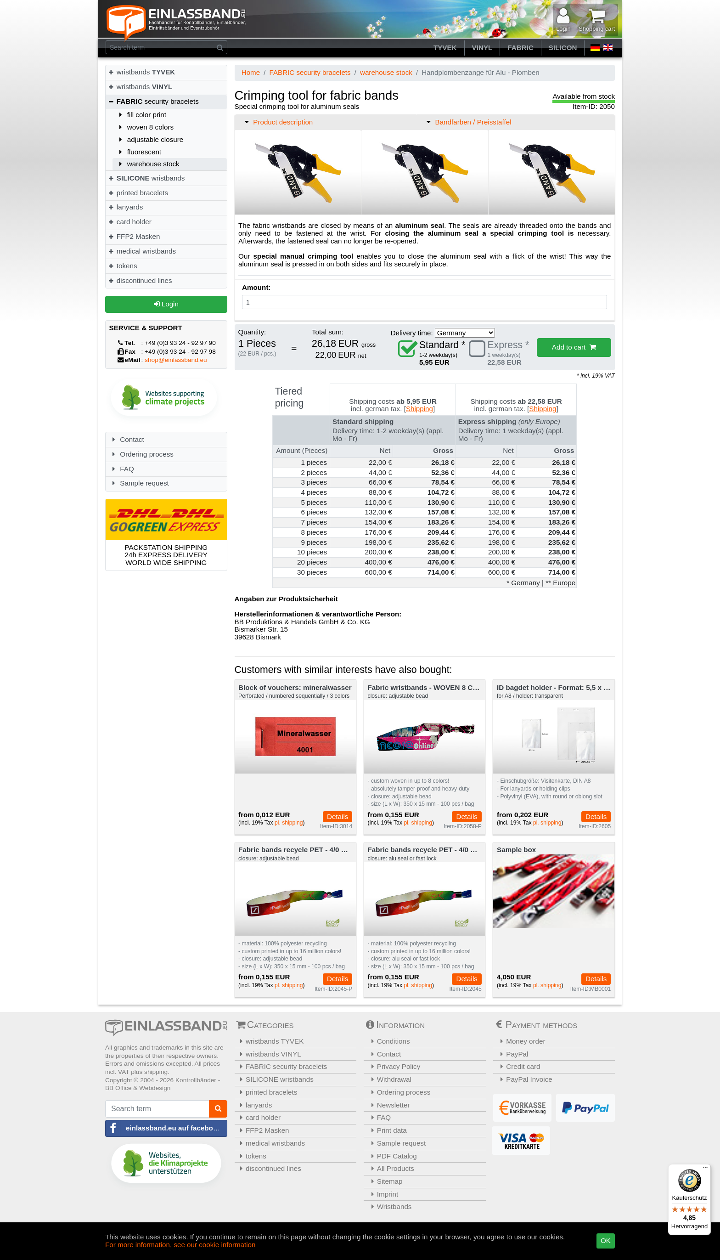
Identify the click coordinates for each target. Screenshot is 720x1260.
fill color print (141, 115)
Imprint (382, 1194)
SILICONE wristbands (275, 1079)
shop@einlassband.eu (176, 359)
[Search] (220, 47)
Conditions (388, 1041)
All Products (390, 1168)
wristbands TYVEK (270, 1041)
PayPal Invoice (523, 1079)
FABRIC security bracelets (309, 72)
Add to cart (574, 347)
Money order (520, 1041)
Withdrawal (388, 1079)
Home (251, 72)
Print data (386, 1130)
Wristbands (388, 1206)
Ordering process (141, 454)
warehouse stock (148, 164)
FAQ (121, 469)
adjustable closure (149, 139)
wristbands (141, 72)
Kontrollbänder (195, 1080)
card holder (129, 222)
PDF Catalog (391, 1156)
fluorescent (138, 152)
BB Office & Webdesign (137, 1088)
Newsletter (388, 1105)
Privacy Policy (393, 1066)
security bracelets (153, 101)
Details (337, 816)
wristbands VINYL (269, 1054)
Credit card (517, 1066)
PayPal (512, 1054)
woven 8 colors (145, 127)
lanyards (125, 207)
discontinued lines (139, 280)
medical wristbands (141, 251)
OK (606, 1240)
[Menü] (705, 1169)
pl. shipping (289, 822)
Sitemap (384, 1181)
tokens (122, 266)
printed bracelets (137, 193)
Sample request (139, 483)
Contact (126, 439)
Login (166, 304)
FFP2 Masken (133, 236)
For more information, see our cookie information (180, 1245)
